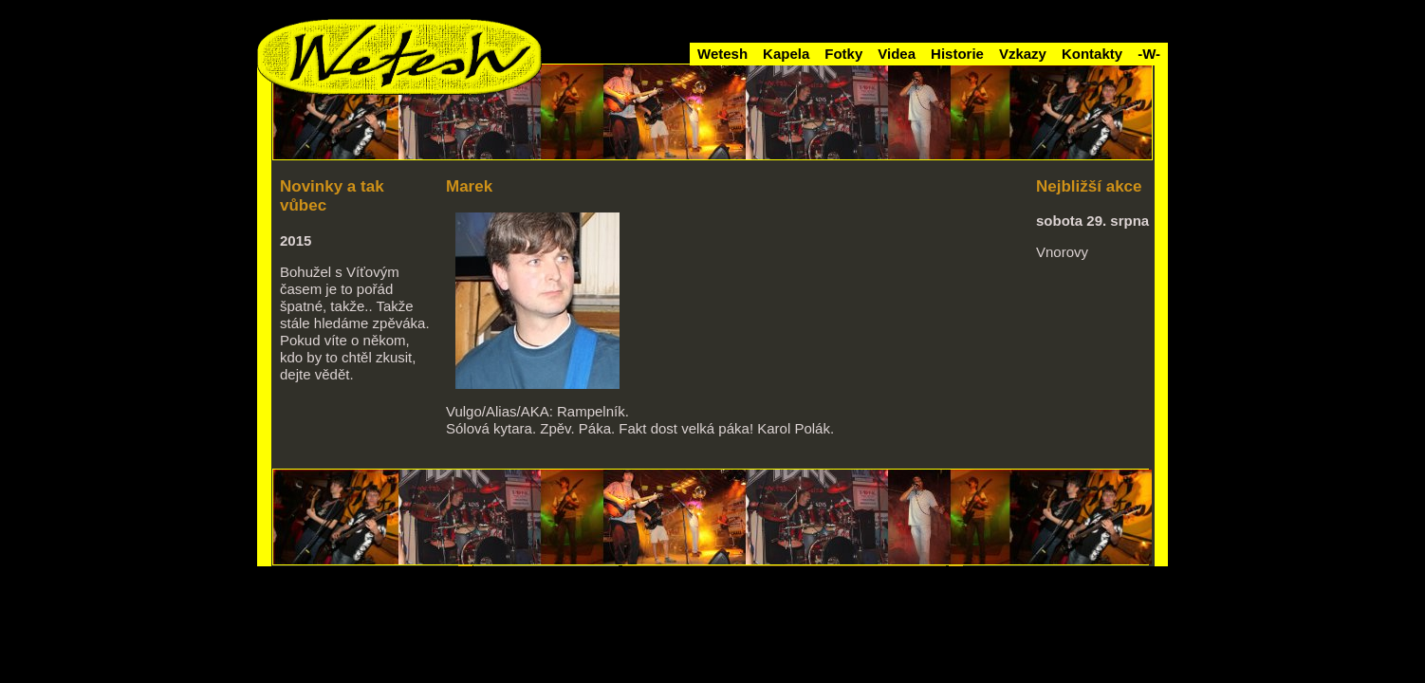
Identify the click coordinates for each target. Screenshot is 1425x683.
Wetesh (722, 54)
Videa (897, 54)
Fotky (843, 54)
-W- (1149, 54)
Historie (957, 54)
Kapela (786, 54)
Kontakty (1092, 54)
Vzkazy (1022, 54)
